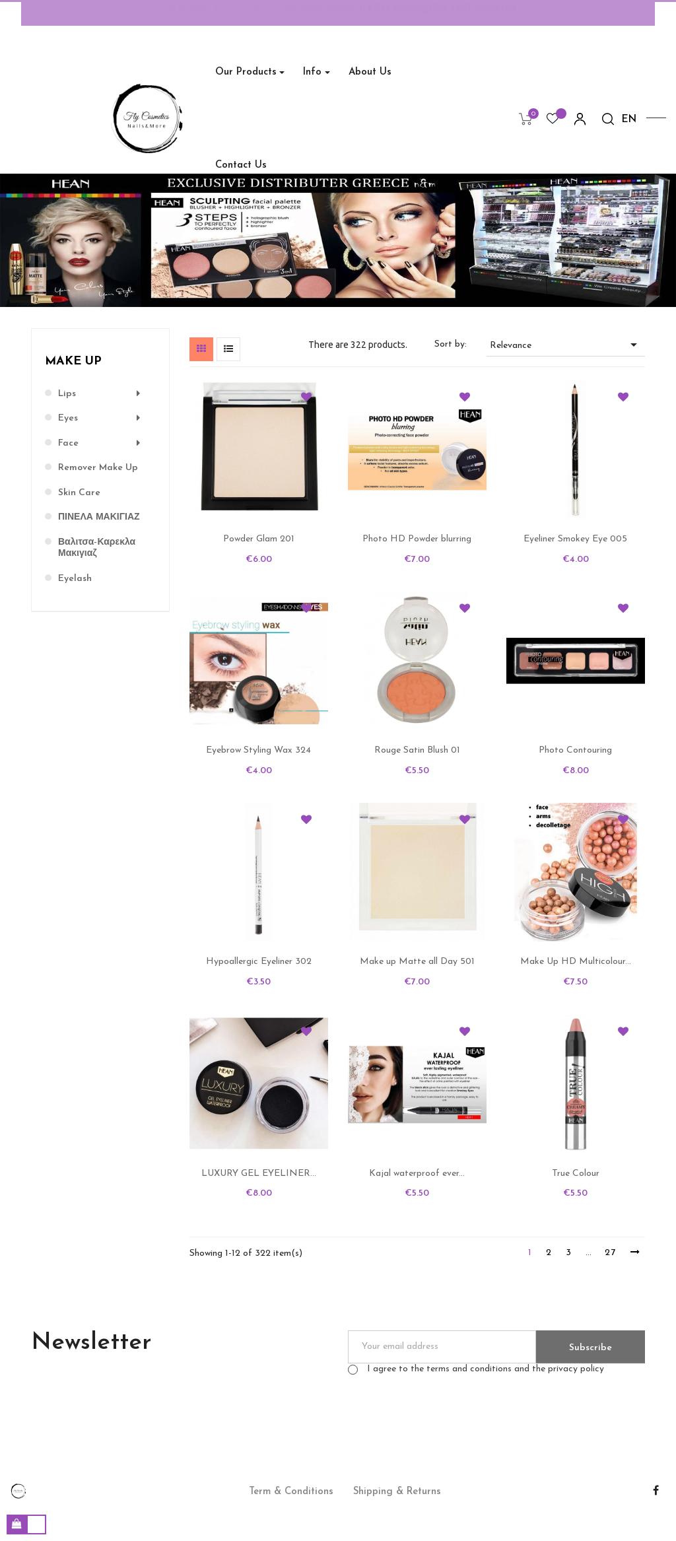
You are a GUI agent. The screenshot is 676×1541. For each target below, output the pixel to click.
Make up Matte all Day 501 (417, 962)
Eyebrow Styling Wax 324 (258, 750)
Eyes (68, 418)
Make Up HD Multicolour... (575, 962)
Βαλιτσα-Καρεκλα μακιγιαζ (96, 548)
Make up (73, 361)
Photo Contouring (575, 750)
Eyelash (75, 579)
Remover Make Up (98, 468)
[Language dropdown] (629, 120)
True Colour (575, 1174)
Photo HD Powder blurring (416, 539)
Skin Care (79, 493)
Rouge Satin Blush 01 (417, 750)
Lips (67, 394)
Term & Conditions (291, 1492)
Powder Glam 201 (258, 539)
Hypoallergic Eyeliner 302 (259, 962)
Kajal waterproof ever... (417, 1174)
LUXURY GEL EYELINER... (258, 1174)
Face (68, 443)
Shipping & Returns (397, 1492)
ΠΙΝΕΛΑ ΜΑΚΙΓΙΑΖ (99, 517)
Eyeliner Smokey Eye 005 (575, 539)
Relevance (566, 345)
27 (611, 1253)
